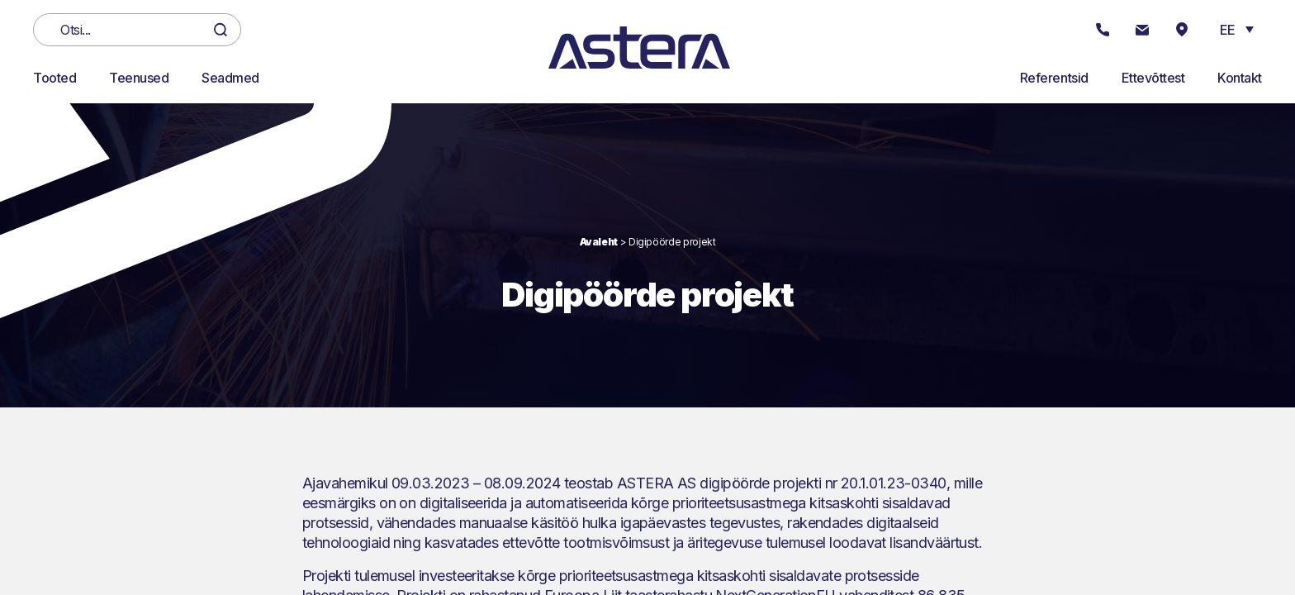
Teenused (138, 77)
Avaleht (599, 242)
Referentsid (1054, 77)
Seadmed (230, 77)
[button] (1237, 29)
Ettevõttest (1153, 77)
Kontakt (1239, 77)
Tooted (54, 77)
